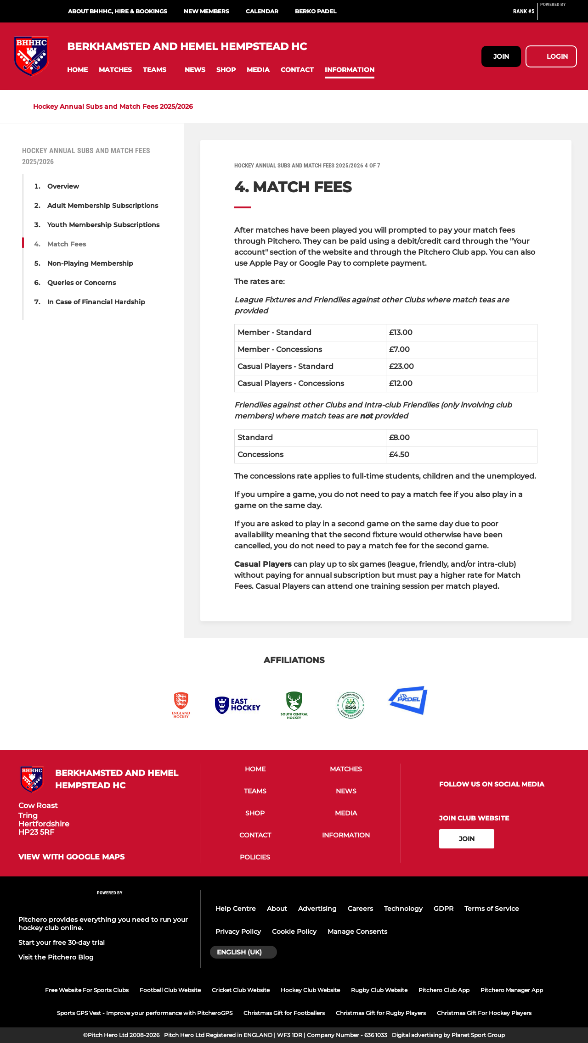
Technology (403, 908)
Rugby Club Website (379, 990)
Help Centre (235, 908)
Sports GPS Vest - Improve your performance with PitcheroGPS (144, 1013)
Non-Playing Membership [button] (90, 263)
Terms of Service (491, 908)
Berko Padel (315, 11)
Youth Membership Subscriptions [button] (103, 225)
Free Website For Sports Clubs (87, 990)
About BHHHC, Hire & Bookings (117, 11)
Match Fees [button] (66, 244)
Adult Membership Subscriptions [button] (102, 205)
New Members (206, 11)
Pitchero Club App (443, 990)
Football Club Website (170, 990)
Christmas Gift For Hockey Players (484, 1013)
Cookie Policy (294, 931)
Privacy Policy (238, 931)
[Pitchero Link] (558, 15)
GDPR (443, 908)
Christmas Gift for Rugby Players (381, 1013)
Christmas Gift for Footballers (284, 1013)
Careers (360, 908)
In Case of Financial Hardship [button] (96, 302)
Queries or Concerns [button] (81, 283)
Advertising (317, 908)
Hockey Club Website (310, 990)
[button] (77, 70)
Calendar (262, 11)
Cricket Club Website (241, 990)
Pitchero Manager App (512, 990)
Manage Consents (357, 931)
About (277, 908)
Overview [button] (63, 186)
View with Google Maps (71, 857)
